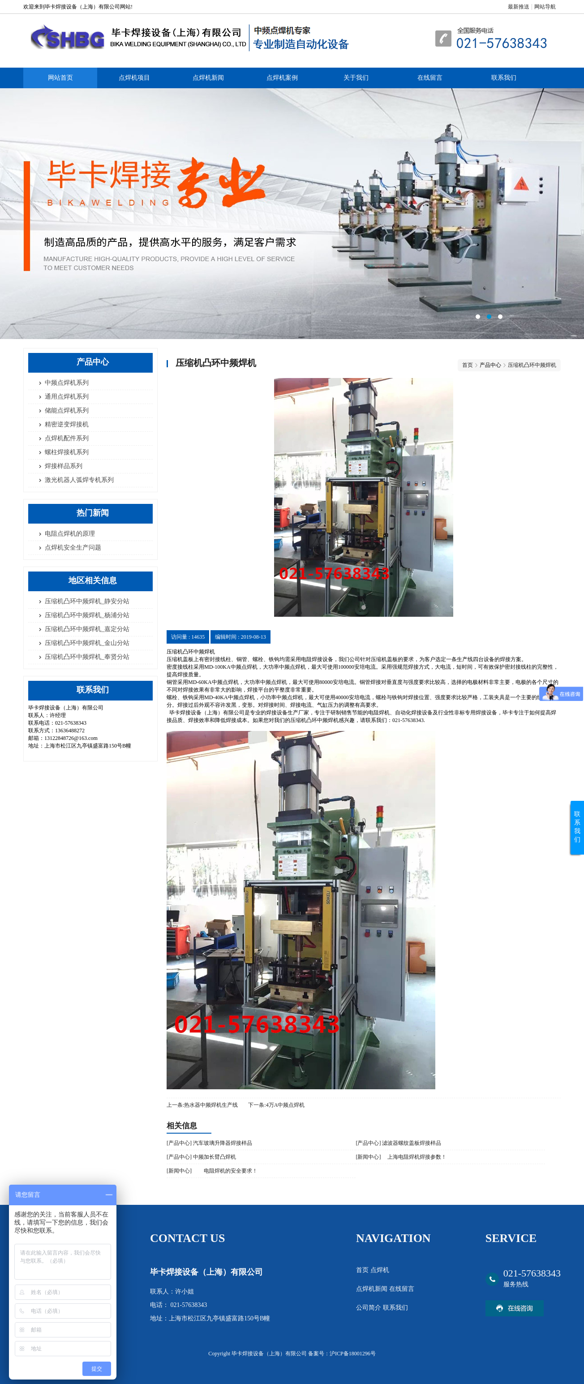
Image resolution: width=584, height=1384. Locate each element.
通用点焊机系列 (67, 396)
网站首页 (60, 77)
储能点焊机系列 (67, 410)
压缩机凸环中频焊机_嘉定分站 (87, 629)
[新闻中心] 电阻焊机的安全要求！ (212, 1171)
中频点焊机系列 (67, 382)
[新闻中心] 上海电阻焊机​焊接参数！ (401, 1157)
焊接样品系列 (63, 466)
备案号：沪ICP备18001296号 (342, 1353)
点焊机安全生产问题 (73, 547)
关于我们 (356, 77)
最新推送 (518, 7)
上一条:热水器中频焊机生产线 (202, 1105)
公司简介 (369, 1307)
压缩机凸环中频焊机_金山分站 (87, 643)
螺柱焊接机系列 (67, 452)
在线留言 (429, 77)
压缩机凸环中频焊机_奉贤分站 (87, 656)
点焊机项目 (134, 77)
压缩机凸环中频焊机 (532, 365)
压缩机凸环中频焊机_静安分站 (87, 601)
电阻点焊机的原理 (70, 533)
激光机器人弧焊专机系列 (79, 480)
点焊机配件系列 (67, 438)
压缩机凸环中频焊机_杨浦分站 (87, 615)
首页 (467, 365)
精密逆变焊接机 (67, 424)
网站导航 (545, 7)
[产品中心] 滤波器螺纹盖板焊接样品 (398, 1143)
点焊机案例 (282, 77)
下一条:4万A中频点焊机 (276, 1105)
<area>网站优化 (292, 213)
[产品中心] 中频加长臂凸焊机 (201, 1157)
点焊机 (379, 1270)
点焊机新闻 (208, 77)
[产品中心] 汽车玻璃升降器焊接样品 (209, 1143)
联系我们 (503, 77)
